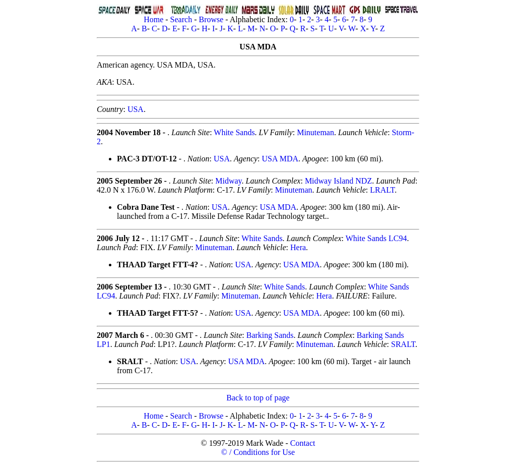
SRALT (403, 344)
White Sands (234, 132)
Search (181, 19)
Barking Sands (270, 335)
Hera (298, 247)
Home (153, 19)
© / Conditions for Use (258, 452)
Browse (211, 19)
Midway (228, 181)
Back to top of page (257, 397)
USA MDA (280, 158)
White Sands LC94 (376, 238)
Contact (302, 443)
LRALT (382, 190)
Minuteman (315, 132)
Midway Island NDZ (338, 181)
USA (135, 109)
